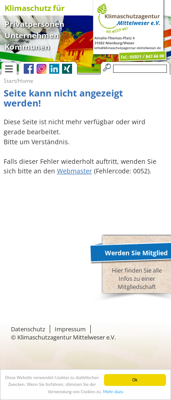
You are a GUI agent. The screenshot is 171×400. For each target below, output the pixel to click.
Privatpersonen (34, 23)
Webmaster (74, 171)
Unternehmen (32, 34)
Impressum (70, 329)
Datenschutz (28, 329)
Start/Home (18, 81)
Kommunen (27, 45)
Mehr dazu (113, 392)
